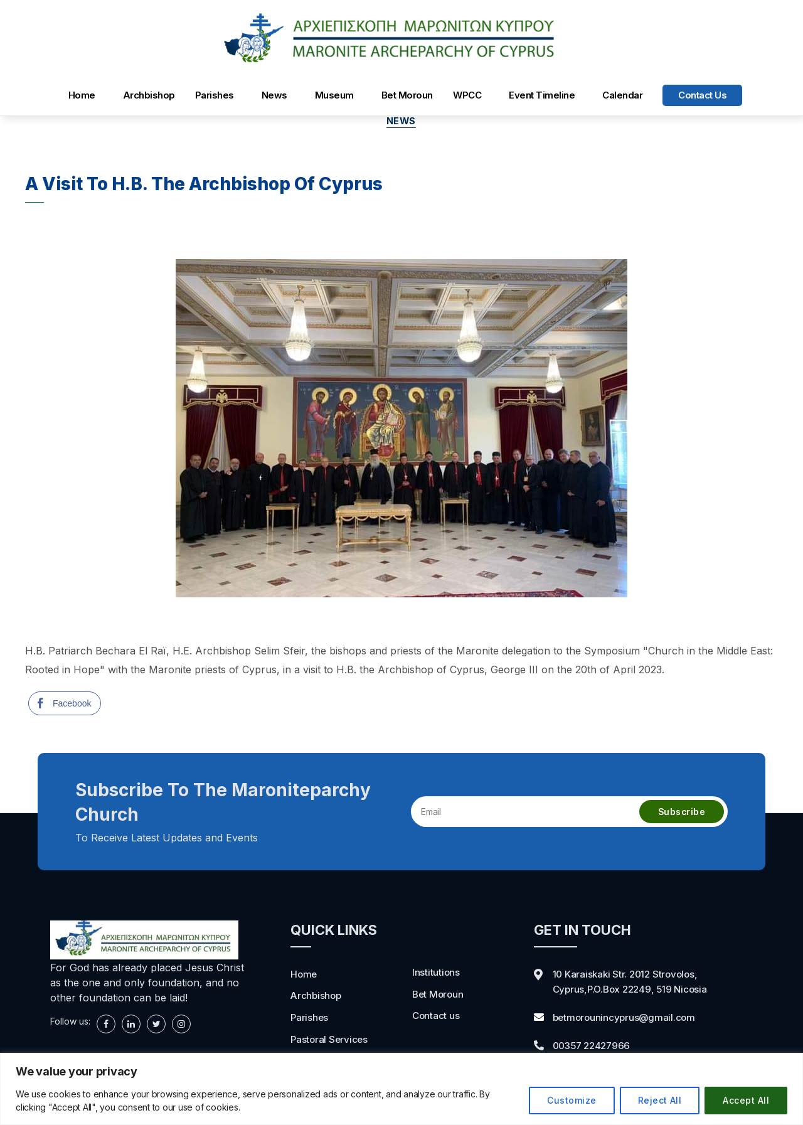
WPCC (467, 95)
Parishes (214, 95)
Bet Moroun (407, 95)
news (401, 121)
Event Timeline (542, 95)
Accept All (746, 1100)
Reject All (660, 1100)
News (274, 95)
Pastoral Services (330, 1038)
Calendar (622, 95)
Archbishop (149, 95)
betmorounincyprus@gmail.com (626, 1017)
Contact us (702, 95)
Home (81, 95)
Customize (571, 1100)
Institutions (436, 972)
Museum (334, 95)
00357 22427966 (594, 1044)
